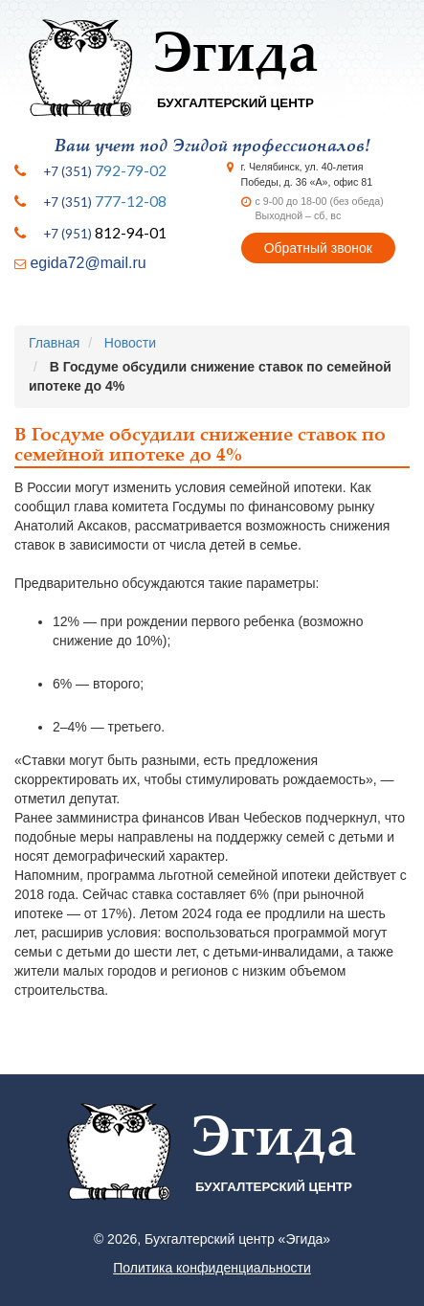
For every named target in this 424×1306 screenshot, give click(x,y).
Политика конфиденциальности (212, 1267)
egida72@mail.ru (87, 263)
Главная (54, 342)
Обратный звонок (318, 248)
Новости (130, 342)
